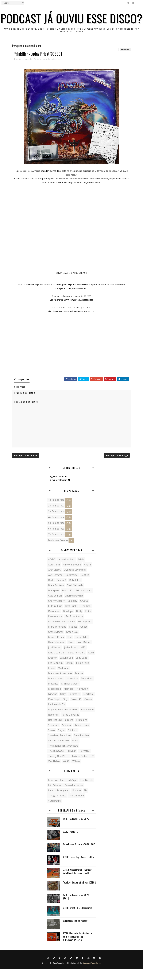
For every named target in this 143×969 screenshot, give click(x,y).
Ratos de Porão (70, 714)
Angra (87, 564)
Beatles (85, 575)
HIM (69, 637)
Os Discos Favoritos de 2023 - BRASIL (76, 896)
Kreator (52, 657)
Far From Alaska (74, 616)
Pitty (65, 699)
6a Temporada (43, 59)
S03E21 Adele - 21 (71, 831)
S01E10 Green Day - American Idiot (78, 857)
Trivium (72, 751)
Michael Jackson (70, 683)
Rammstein (87, 709)
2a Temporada (56, 505)
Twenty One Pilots (58, 756)
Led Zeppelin (55, 663)
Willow (76, 761)
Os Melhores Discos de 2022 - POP (79, 844)
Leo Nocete (86, 780)
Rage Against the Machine (63, 709)
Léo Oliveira (54, 785)
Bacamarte (72, 575)
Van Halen (54, 761)
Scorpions (81, 719)
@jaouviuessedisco (77, 284)
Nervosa (68, 688)
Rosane (76, 790)
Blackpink (53, 590)
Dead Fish (85, 606)
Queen (88, 699)
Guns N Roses (56, 637)
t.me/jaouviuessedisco (77, 288)
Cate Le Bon (55, 595)
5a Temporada (56, 522)
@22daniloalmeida (50, 170)
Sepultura (53, 725)
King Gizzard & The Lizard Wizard (66, 652)
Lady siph (72, 780)
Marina (79, 673)
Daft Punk (71, 606)
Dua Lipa (68, 611)
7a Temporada (56, 534)
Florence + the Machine (61, 621)
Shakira (66, 725)
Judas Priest (56, 59)
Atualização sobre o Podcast (75, 920)
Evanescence (55, 616)
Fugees (73, 626)
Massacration (55, 678)
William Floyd (76, 795)
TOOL (75, 740)
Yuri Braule (54, 800)
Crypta (84, 600)
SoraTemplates (60, 963)
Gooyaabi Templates (91, 963)
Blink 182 (67, 590)
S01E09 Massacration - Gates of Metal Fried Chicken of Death (77, 871)
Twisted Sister (79, 756)
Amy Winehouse (72, 564)
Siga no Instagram (60, 480)
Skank (51, 730)
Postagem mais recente (25, 455)
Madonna (63, 668)
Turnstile (84, 751)
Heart (71, 642)
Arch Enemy (54, 569)
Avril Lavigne (55, 575)
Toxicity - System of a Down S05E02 (79, 882)
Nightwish (82, 688)
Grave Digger (55, 631)
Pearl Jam (88, 694)
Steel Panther (81, 735)
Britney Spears (84, 590)
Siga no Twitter (58, 476)
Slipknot (72, 730)
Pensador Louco (74, 785)
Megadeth (86, 678)
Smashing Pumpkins (59, 735)
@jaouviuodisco (42, 284)
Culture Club (55, 606)
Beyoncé (61, 580)
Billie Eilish (75, 580)
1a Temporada (56, 499)
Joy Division (54, 647)
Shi (85, 790)
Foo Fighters (85, 621)
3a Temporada (56, 511)
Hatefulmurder (56, 642)
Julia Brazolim (55, 780)
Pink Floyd (53, 699)
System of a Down (58, 740)
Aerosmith (54, 564)
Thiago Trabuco (57, 795)
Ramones (53, 714)
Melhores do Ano (58, 540)
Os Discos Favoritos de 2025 (76, 819)
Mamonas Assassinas (60, 673)
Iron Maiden (84, 642)
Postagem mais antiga (117, 455)
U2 (92, 756)
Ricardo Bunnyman (58, 790)
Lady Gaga (81, 657)
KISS (83, 647)
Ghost (83, 626)
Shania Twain (81, 725)
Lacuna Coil (66, 657)
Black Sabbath (75, 585)
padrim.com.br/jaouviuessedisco (77, 299)
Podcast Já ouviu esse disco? (71, 18)
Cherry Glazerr (56, 600)
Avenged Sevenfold (75, 569)
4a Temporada (56, 517)
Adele (81, 559)
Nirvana (52, 694)
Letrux (69, 663)
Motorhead (54, 688)
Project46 (76, 699)
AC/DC (51, 559)
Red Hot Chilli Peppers (60, 719)
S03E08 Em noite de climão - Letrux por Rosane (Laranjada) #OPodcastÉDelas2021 (79, 937)
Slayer (61, 730)
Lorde (51, 668)
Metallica (53, 683)
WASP (66, 761)
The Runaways (56, 751)
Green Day (72, 631)
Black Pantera (56, 585)
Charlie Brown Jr (74, 595)
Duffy (79, 611)
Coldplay (72, 600)
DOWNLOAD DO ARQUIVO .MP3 (71, 272)
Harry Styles (81, 637)
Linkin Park (82, 663)
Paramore (74, 694)
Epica (88, 611)
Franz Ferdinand (57, 626)
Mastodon (72, 678)
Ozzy (63, 694)
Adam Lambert (66, 559)
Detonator (54, 611)
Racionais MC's (56, 704)
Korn (91, 652)
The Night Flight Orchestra (63, 745)
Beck (51, 580)
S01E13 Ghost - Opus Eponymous (77, 908)
